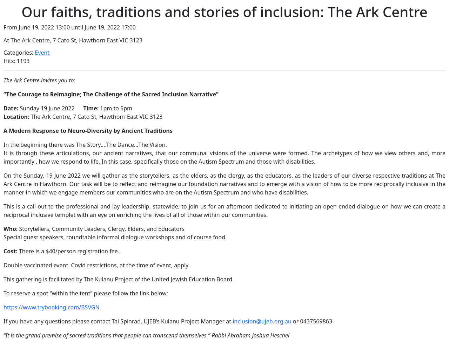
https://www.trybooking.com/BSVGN (52, 307)
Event (42, 52)
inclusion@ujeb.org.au (262, 321)
